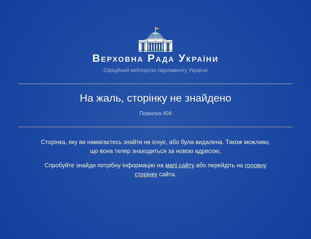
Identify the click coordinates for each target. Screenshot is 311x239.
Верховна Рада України (155, 58)
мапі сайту (179, 165)
